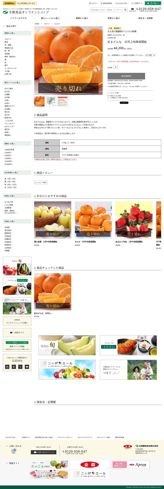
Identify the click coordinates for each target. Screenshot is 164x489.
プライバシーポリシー (65, 437)
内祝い (7, 132)
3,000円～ (8, 153)
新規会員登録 (107, 3)
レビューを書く (114, 93)
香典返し (8, 135)
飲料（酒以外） (11, 57)
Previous (36, 220)
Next (159, 220)
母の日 (7, 112)
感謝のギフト (10, 106)
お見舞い (8, 109)
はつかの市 (9, 202)
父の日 (7, 115)
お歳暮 (7, 94)
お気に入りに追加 (115, 95)
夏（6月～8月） (11, 182)
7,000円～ (8, 158)
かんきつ (57, 24)
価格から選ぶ (10, 144)
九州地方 (8, 248)
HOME (37, 24)
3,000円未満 (9, 150)
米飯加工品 (9, 48)
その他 (7, 71)
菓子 (6, 65)
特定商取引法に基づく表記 (44, 437)
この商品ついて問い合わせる (119, 98)
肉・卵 (7, 51)
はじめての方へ (123, 3)
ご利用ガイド (138, 3)
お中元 (7, 91)
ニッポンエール (11, 68)
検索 (125, 9)
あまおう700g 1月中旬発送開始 (128, 242)
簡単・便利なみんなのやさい (11, 212)
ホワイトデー (10, 126)
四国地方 (8, 245)
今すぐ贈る (9, 88)
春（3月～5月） (11, 179)
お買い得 (8, 74)
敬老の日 (8, 118)
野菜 (6, 42)
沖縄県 (7, 251)
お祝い (7, 100)
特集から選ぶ (10, 196)
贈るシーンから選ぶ (12, 82)
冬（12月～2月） (11, 187)
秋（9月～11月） (11, 184)
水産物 (7, 54)
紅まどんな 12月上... (43, 313)
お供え (7, 103)
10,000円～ (9, 161)
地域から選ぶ (10, 221)
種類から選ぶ (10, 33)
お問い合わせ (132, 11)
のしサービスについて (85, 437)
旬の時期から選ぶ (11, 173)
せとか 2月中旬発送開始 (85, 242)
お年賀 (7, 97)
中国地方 (8, 242)
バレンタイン (10, 123)
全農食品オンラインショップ (26, 13)
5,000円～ (8, 155)
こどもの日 (9, 121)
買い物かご (154, 3)
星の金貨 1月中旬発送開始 (45, 242)
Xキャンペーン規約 (103, 437)
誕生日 (7, 129)
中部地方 (8, 236)
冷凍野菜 (8, 208)
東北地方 (8, 230)
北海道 (7, 227)
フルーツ (8, 39)
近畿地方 (8, 239)
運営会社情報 (119, 437)
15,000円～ (9, 164)
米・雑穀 (8, 45)
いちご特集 (9, 205)
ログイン (94, 3)
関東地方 (8, 233)
